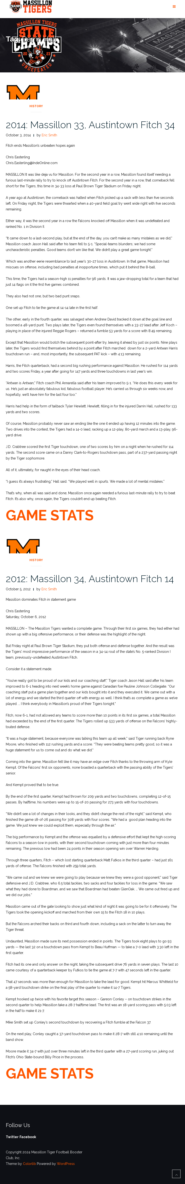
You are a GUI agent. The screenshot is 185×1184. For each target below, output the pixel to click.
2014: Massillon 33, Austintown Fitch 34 (90, 124)
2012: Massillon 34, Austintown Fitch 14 (90, 578)
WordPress (66, 1164)
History (36, 106)
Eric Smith (49, 135)
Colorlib (29, 1164)
